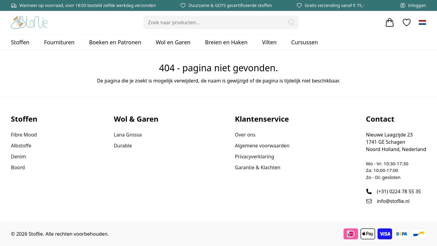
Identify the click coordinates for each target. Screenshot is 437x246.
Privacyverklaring (254, 156)
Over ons (245, 134)
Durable (123, 145)
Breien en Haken (226, 42)
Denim (18, 156)
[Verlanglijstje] (407, 22)
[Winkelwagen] (390, 22)
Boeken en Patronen (115, 42)
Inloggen (413, 5)
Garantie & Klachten (257, 167)
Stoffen (20, 42)
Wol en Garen (173, 42)
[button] (291, 22)
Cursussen (304, 42)
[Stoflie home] (29, 22)
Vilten (269, 42)
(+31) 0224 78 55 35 (399, 191)
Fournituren (59, 42)
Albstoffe (21, 145)
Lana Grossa (128, 134)
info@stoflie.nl (393, 201)
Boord (18, 167)
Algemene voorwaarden (262, 145)
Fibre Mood (24, 134)
